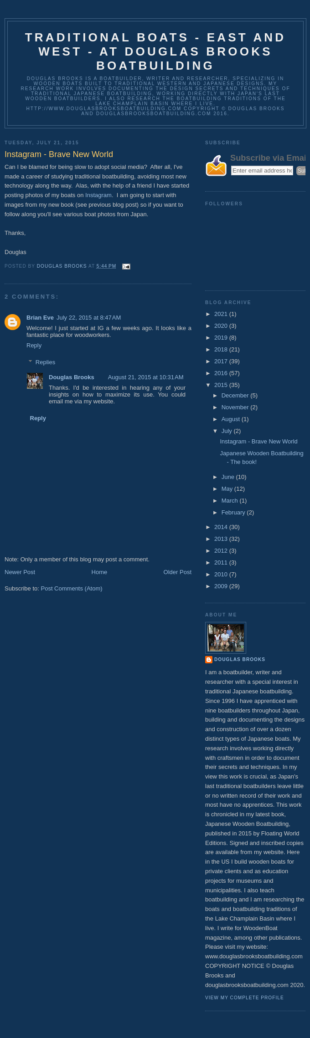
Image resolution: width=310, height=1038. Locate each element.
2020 (221, 325)
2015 (221, 385)
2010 (221, 574)
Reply (33, 345)
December (236, 395)
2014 (221, 527)
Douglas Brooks (71, 377)
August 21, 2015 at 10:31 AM (146, 377)
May (228, 488)
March (231, 500)
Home (100, 572)
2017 (221, 361)
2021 (221, 313)
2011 (221, 562)
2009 (221, 586)
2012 (221, 550)
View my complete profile (244, 997)
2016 (221, 373)
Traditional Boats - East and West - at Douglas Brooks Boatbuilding (155, 51)
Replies (45, 362)
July (228, 430)
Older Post (177, 572)
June (229, 476)
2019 (221, 337)
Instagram (98, 195)
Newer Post (20, 572)
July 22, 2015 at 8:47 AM (89, 317)
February (234, 512)
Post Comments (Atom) (72, 588)
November (236, 407)
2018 (221, 349)
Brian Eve (40, 317)
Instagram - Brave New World (258, 441)
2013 (221, 538)
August (232, 419)
